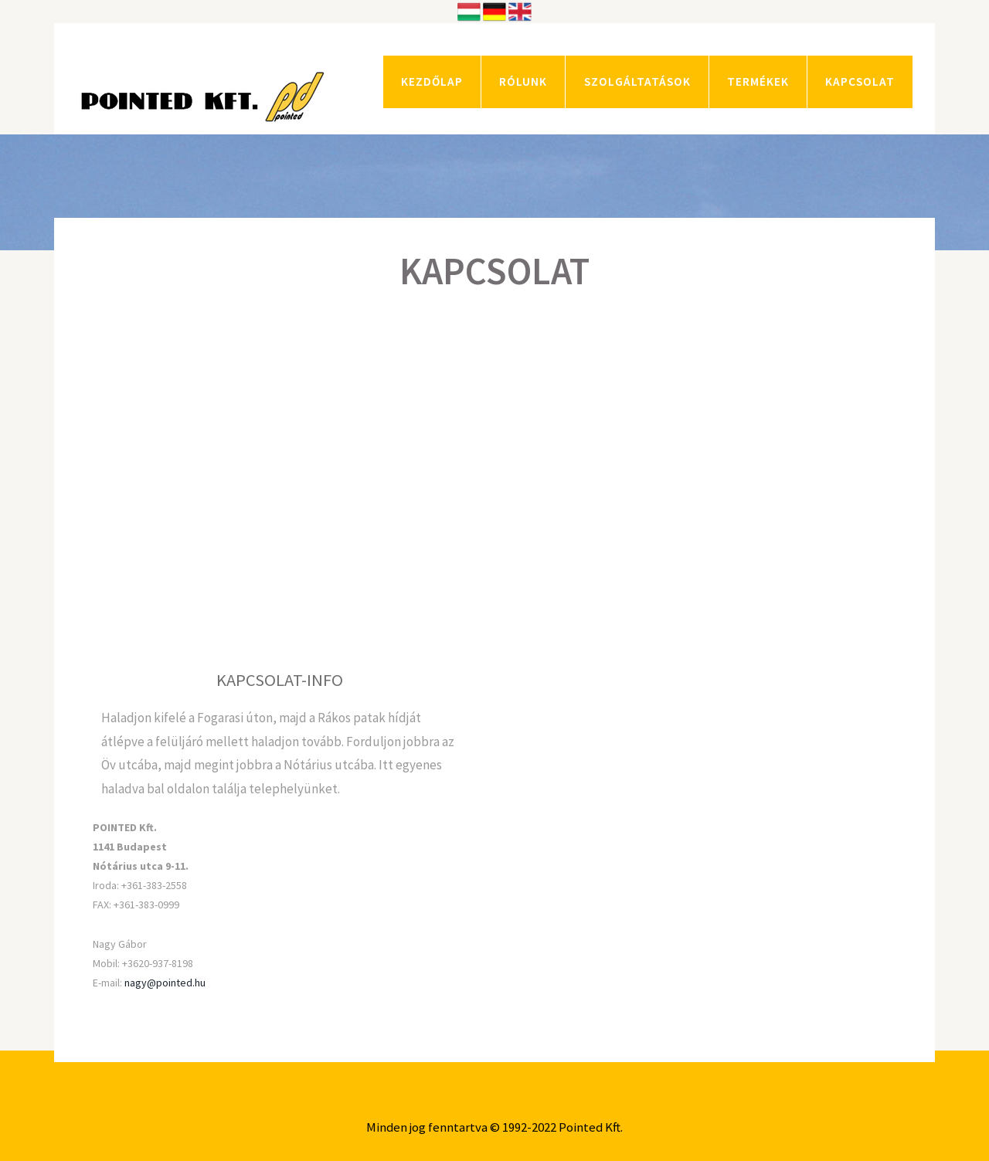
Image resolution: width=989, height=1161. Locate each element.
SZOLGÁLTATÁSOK (637, 81)
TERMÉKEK (758, 81)
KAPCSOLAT (860, 81)
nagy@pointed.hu (165, 983)
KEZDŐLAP (432, 81)
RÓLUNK (523, 81)
